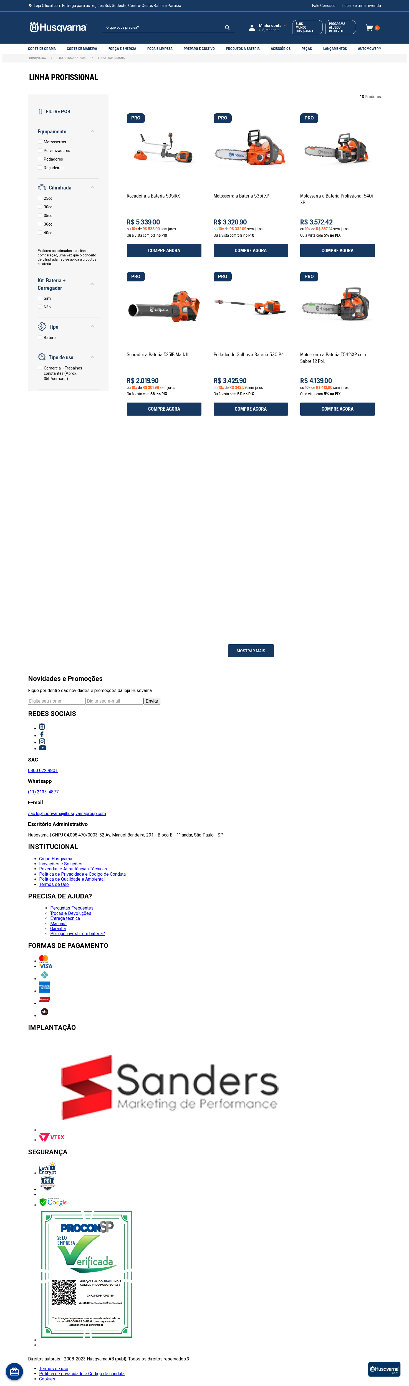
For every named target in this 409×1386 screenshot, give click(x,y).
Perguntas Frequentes (72, 908)
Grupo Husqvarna (55, 858)
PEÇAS (307, 48)
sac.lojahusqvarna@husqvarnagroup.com (67, 813)
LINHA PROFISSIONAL (112, 57)
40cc (48, 233)
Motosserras (55, 142)
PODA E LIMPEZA (160, 48)
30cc (48, 207)
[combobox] (168, 28)
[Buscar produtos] (227, 28)
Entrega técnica (65, 918)
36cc (48, 224)
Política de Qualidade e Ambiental (72, 879)
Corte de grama (42, 48)
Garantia (58, 928)
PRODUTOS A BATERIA (243, 48)
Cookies (47, 1379)
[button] (68, 131)
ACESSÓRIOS (281, 48)
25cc (48, 198)
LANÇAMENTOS (335, 48)
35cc (48, 215)
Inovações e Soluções (60, 863)
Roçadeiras (54, 168)
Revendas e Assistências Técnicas (73, 868)
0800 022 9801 (43, 770)
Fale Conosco (323, 5)
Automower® (369, 48)
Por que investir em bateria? (77, 933)
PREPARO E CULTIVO (199, 48)
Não (47, 307)
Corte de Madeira (82, 48)
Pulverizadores (57, 150)
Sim (47, 298)
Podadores (53, 159)
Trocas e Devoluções (70, 913)
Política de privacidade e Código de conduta (82, 1373)
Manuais (58, 923)
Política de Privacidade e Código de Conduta (82, 874)
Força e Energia (122, 48)
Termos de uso (53, 1368)
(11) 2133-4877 (43, 792)
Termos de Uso (54, 884)
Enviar (152, 701)
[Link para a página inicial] (37, 58)
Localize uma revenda (361, 5)
